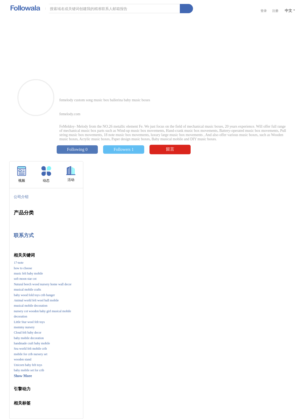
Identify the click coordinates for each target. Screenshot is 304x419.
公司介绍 (21, 197)
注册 (275, 11)
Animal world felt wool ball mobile (36, 300)
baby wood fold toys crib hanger (34, 295)
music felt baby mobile (28, 273)
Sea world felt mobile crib (30, 348)
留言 (170, 149)
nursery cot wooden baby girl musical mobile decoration (42, 313)
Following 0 (77, 149)
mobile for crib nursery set (30, 354)
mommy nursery (24, 327)
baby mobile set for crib (29, 370)
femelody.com (69, 114)
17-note (18, 262)
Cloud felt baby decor (27, 332)
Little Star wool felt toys (29, 322)
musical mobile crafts (27, 289)
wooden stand (22, 359)
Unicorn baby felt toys (28, 365)
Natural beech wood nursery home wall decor (42, 284)
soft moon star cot (25, 279)
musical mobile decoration (30, 305)
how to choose (23, 268)
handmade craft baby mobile (32, 343)
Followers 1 (124, 149)
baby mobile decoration (29, 338)
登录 (263, 11)
